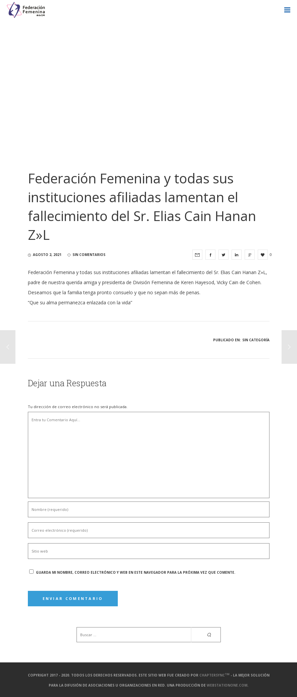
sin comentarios (86, 254)
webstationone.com (227, 685)
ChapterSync (214, 675)
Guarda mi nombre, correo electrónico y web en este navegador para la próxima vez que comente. (135, 572)
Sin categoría (255, 340)
